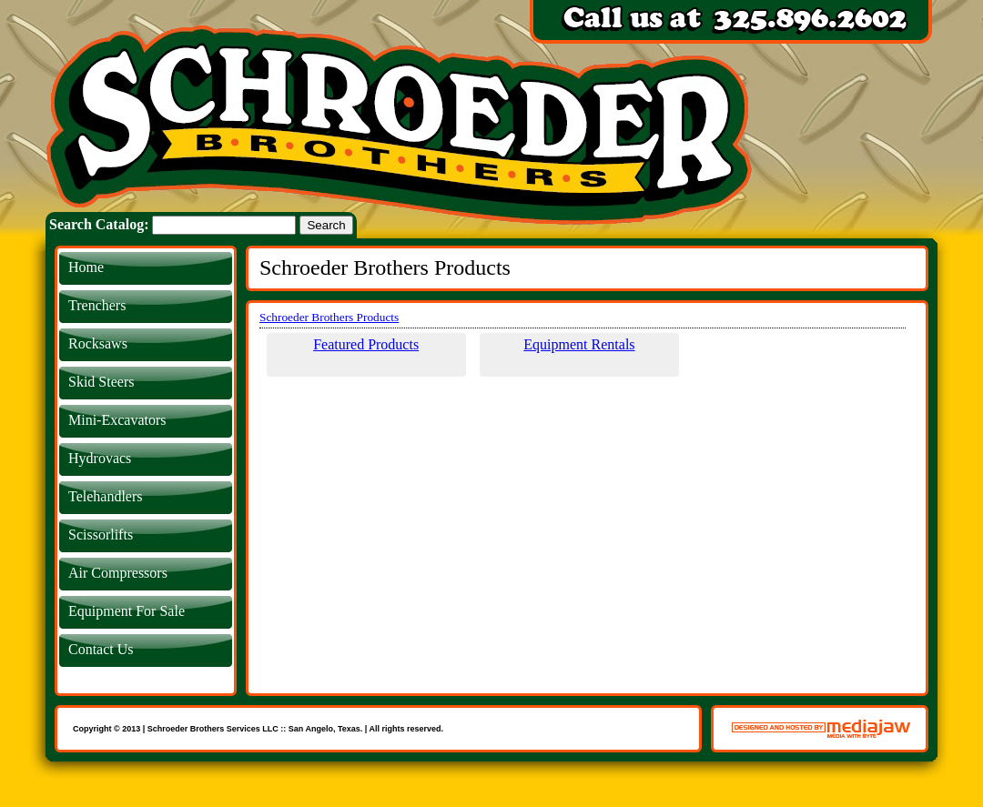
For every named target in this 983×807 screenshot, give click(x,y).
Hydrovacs (99, 458)
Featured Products (366, 344)
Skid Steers (101, 381)
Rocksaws (97, 343)
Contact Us (101, 649)
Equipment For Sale (126, 611)
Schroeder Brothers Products (329, 317)
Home (86, 267)
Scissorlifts (100, 534)
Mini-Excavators (117, 420)
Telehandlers (105, 496)
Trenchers (97, 305)
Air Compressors (117, 572)
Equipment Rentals (578, 344)
